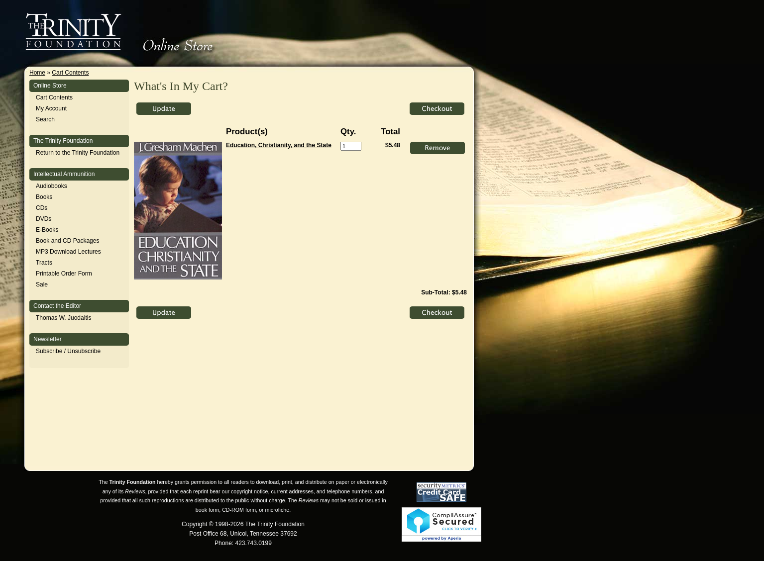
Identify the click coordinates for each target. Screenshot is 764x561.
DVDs (43, 218)
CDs (41, 207)
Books (44, 196)
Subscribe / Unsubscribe (68, 351)
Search (45, 119)
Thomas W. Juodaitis (63, 317)
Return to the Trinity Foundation (77, 152)
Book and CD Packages (67, 240)
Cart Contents (70, 72)
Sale (42, 284)
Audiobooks (51, 186)
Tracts (44, 262)
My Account (51, 108)
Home (37, 72)
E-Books (47, 229)
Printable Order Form (64, 273)
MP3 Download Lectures (68, 251)
